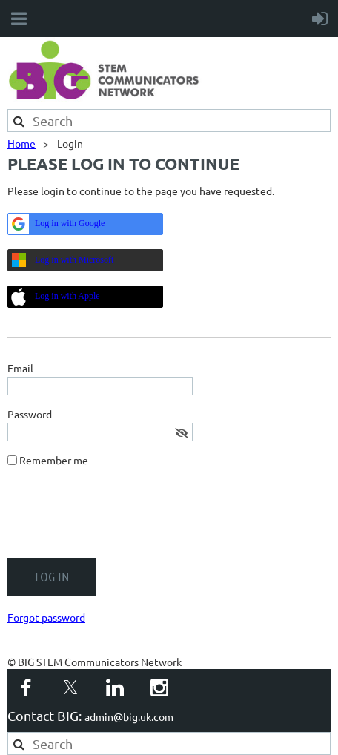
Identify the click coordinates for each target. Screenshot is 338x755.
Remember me (53, 459)
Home (21, 143)
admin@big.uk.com (128, 716)
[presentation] (120, 518)
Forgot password (46, 617)
